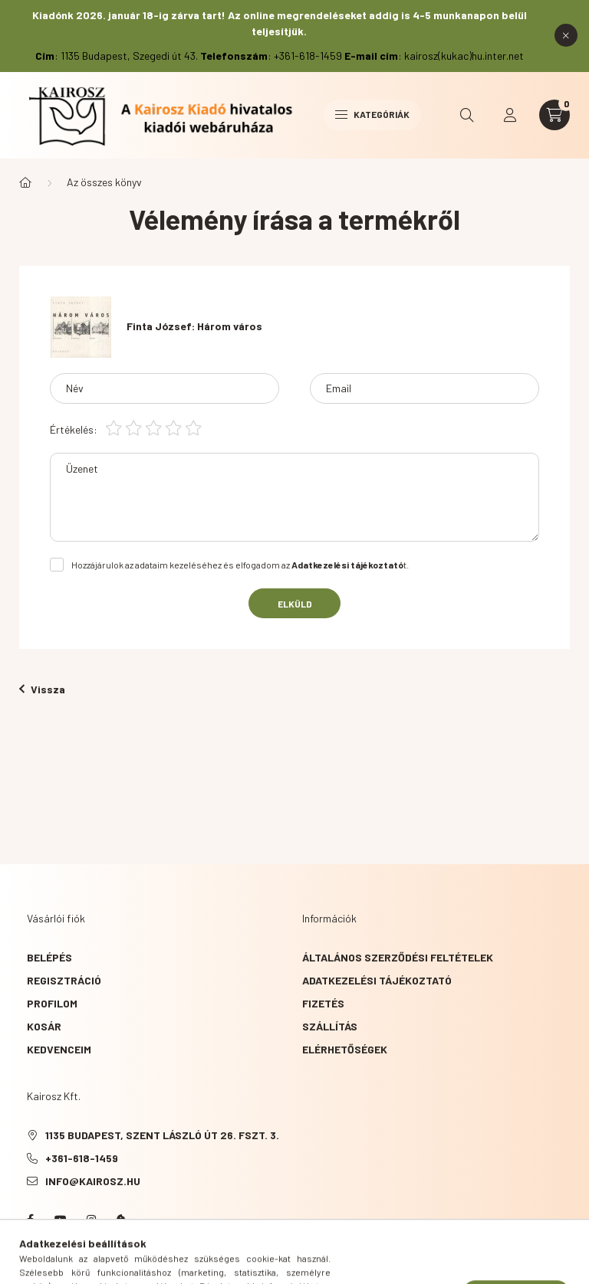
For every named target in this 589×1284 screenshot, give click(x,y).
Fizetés (323, 1003)
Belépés (49, 957)
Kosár (44, 1026)
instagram (91, 1219)
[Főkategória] (25, 182)
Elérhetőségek (344, 1049)
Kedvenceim (59, 1049)
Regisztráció (64, 980)
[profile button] (510, 115)
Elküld (295, 603)
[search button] (467, 115)
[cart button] (554, 115)
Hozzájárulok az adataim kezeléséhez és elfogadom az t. (240, 564)
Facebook (30, 1219)
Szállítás (329, 1026)
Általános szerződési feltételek (397, 957)
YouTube (60, 1219)
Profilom (52, 1003)
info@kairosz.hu (92, 1180)
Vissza (42, 689)
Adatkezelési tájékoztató (377, 980)
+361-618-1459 (81, 1157)
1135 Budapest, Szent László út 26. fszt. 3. (162, 1135)
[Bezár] (565, 35)
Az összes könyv (104, 181)
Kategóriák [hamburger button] (372, 114)
